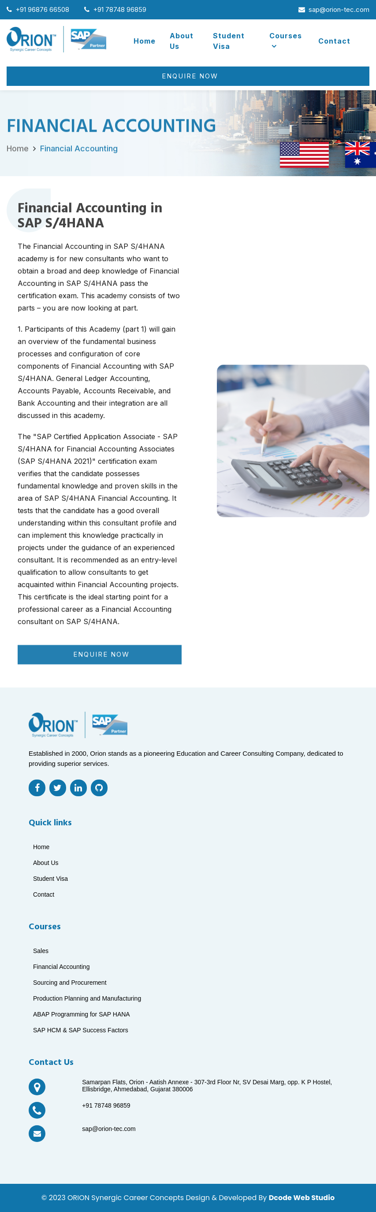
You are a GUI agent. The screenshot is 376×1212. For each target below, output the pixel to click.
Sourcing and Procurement (70, 982)
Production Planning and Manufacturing (87, 998)
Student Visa (229, 41)
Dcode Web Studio (302, 1198)
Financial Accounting (79, 159)
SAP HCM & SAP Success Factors (80, 1030)
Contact (334, 41)
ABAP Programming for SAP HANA (81, 1014)
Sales (40, 950)
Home (145, 41)
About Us (182, 41)
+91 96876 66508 (38, 9)
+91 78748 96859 (115, 9)
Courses (285, 40)
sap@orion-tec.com (333, 9)
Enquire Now (190, 76)
